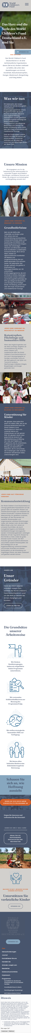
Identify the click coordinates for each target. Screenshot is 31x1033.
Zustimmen (4, 1031)
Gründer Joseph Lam (9, 965)
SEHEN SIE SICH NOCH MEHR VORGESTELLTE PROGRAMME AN (15, 802)
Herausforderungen (9, 952)
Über (3, 948)
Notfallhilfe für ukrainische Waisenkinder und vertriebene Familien (13, 982)
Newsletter (6, 968)
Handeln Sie (6, 962)
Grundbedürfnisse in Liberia (12, 987)
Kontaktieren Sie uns (9, 958)
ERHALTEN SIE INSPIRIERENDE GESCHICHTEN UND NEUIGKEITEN (15, 838)
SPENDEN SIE (15, 906)
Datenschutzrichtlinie (9, 972)
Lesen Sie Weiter (13, 606)
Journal (5, 955)
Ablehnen (11, 1031)
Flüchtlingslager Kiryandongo (13, 990)
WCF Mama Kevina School (12, 993)
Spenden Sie (23, 52)
